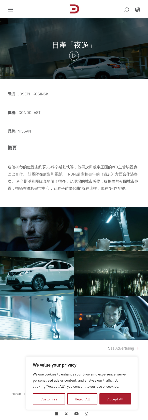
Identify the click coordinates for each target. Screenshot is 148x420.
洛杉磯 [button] (16, 394)
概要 (12, 147)
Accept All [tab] (115, 399)
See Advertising (124, 348)
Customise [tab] (48, 399)
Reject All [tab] (82, 399)
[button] (10, 9)
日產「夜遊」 (74, 44)
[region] (82, 383)
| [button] (24, 394)
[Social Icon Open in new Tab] (56, 413)
